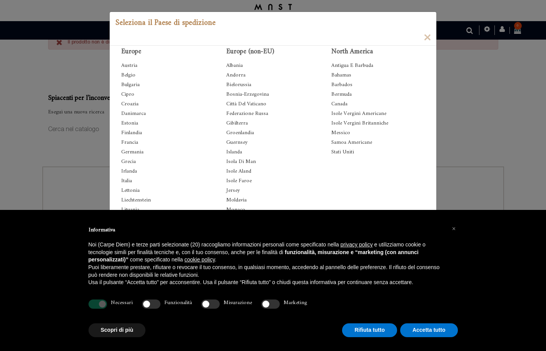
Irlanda (129, 171)
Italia (126, 181)
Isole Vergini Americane (358, 113)
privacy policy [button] (357, 244)
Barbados (341, 85)
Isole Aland (238, 171)
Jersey (233, 190)
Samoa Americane (351, 142)
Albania (234, 65)
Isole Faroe (239, 181)
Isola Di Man (241, 161)
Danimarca (133, 113)
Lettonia (130, 190)
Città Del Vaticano (246, 104)
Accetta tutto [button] (429, 330)
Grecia (128, 161)
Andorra (235, 75)
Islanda (234, 152)
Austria (129, 65)
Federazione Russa (247, 113)
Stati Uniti (342, 152)
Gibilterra (237, 123)
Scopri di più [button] (117, 330)
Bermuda (341, 94)
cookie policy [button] (199, 259)
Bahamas (341, 75)
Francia (129, 142)
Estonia (129, 123)
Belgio (128, 75)
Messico (340, 133)
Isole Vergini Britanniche (359, 123)
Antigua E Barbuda (352, 65)
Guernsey (236, 142)
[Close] (427, 36)
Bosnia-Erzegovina (247, 94)
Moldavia (236, 200)
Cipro (127, 94)
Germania (132, 152)
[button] (454, 228)
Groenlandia (240, 133)
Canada (339, 104)
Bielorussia (238, 85)
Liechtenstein (136, 200)
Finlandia (131, 133)
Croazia (130, 104)
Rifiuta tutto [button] (369, 330)
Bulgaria (130, 85)
